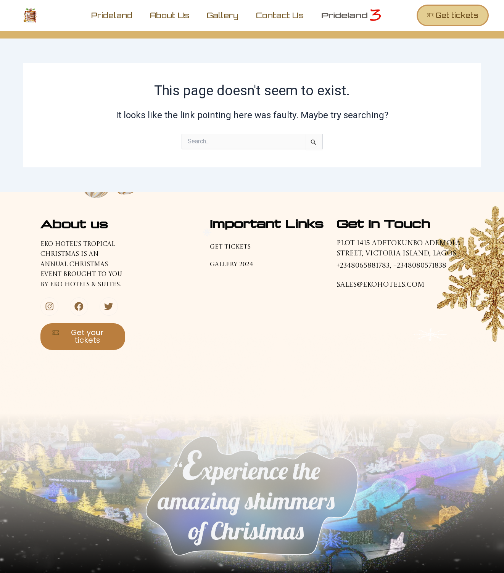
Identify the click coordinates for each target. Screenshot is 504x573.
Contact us (280, 15)
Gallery (222, 15)
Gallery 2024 (231, 265)
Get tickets (230, 247)
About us (169, 15)
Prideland (111, 15)
